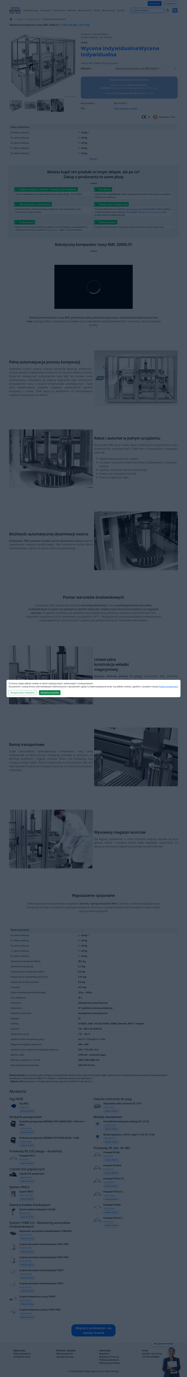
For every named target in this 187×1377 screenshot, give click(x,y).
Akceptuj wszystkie (50, 692)
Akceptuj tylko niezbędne (22, 692)
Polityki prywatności (168, 686)
